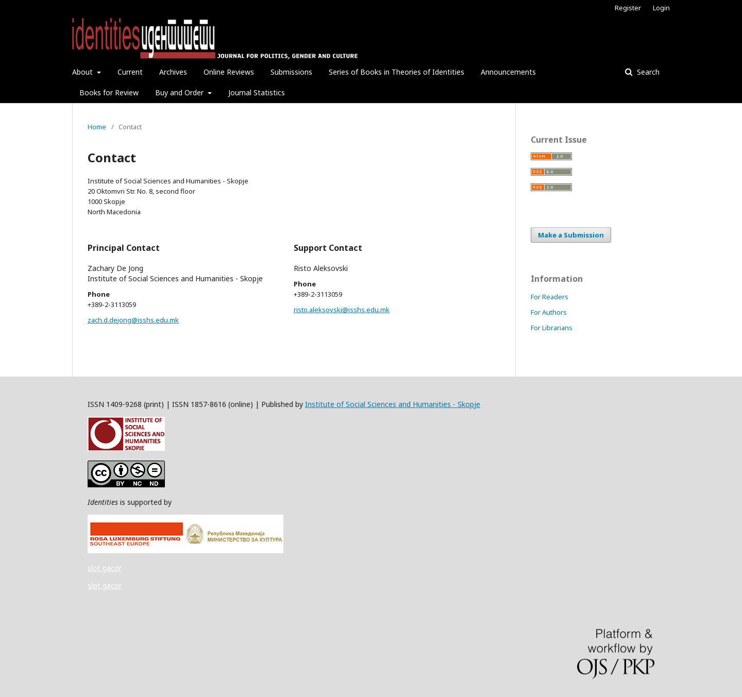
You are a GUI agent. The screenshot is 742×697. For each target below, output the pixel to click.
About (83, 72)
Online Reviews (229, 72)
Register (628, 7)
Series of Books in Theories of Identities (396, 72)
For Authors (549, 312)
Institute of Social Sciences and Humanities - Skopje (392, 404)
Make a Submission (571, 235)
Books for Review (109, 92)
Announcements (508, 72)
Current (130, 72)
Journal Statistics (256, 92)
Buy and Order (180, 92)
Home (97, 126)
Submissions (291, 72)
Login (661, 7)
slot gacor (105, 568)
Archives (173, 72)
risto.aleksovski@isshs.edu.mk (342, 309)
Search (647, 72)
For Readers (549, 296)
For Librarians (551, 327)
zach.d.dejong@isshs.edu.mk (133, 320)
